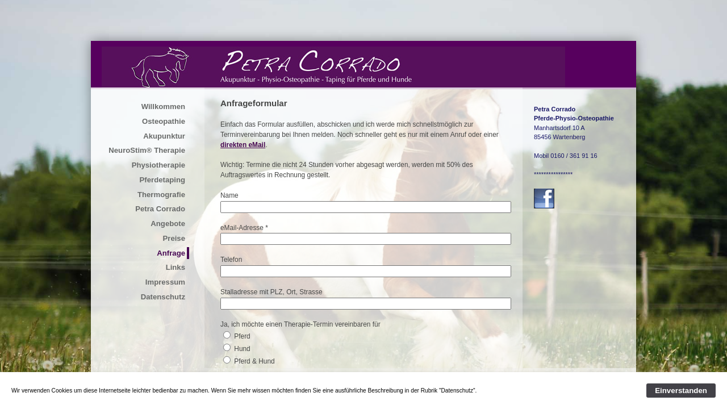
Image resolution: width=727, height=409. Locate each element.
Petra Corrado (160, 208)
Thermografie (161, 194)
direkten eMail (242, 145)
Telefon (231, 260)
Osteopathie (163, 121)
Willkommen (163, 106)
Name (229, 195)
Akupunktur (164, 136)
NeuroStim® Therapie (146, 150)
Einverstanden (681, 390)
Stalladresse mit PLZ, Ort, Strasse (271, 292)
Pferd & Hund (254, 361)
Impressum (165, 282)
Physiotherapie (158, 165)
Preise (173, 238)
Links (175, 267)
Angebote (168, 223)
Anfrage (171, 253)
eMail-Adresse (242, 228)
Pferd (242, 336)
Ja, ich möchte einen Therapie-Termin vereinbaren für (300, 324)
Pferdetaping (162, 180)
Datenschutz (163, 297)
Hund (242, 349)
